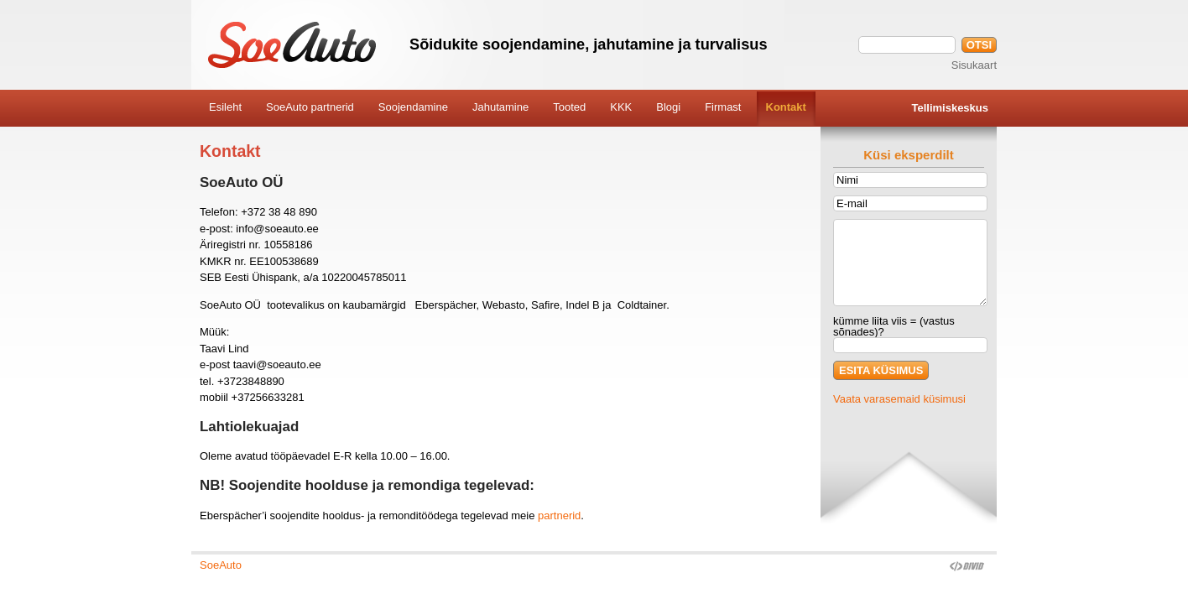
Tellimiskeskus (949, 108)
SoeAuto (221, 565)
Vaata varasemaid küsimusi (899, 399)
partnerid (559, 515)
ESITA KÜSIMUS (881, 370)
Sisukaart (974, 65)
